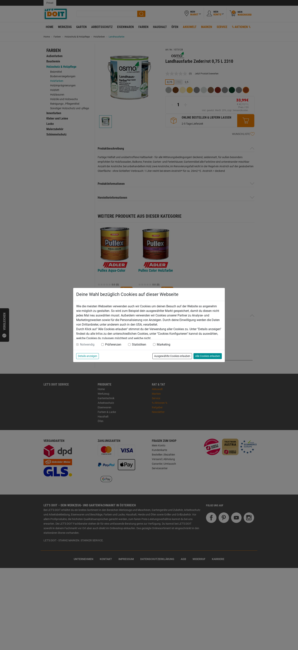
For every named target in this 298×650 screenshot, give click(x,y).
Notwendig (87, 344)
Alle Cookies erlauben (207, 356)
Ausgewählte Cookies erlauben (172, 356)
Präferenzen (113, 344)
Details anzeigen (87, 356)
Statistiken (139, 344)
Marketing (163, 344)
